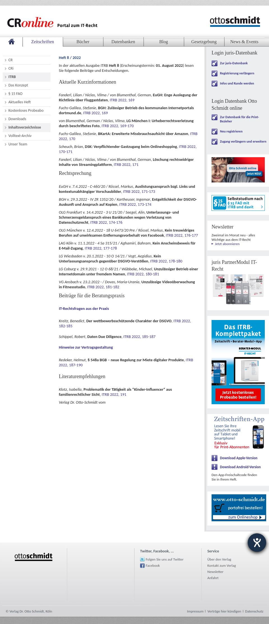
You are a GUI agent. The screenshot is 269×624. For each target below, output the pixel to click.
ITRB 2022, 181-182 (103, 286)
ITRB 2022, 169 (122, 99)
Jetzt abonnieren (227, 244)
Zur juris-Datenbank (234, 63)
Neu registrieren (231, 131)
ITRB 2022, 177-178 (101, 248)
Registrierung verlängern (237, 73)
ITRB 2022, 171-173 (139, 191)
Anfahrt (213, 578)
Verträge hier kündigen (224, 611)
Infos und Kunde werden (237, 83)
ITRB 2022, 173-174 (135, 204)
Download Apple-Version (239, 458)
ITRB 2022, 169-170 (117, 125)
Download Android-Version (240, 467)
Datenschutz (254, 611)
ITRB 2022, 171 (126, 164)
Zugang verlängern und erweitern (243, 141)
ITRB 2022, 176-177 (182, 235)
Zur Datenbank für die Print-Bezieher (239, 119)
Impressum (195, 611)
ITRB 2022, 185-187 (139, 336)
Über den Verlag (219, 559)
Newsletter (215, 572)
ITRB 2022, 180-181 (143, 273)
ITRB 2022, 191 (114, 394)
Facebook (153, 565)
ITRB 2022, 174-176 (106, 222)
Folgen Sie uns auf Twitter (165, 559)
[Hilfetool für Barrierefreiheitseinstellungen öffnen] (257, 542)
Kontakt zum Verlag (221, 565)
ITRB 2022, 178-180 (166, 261)
